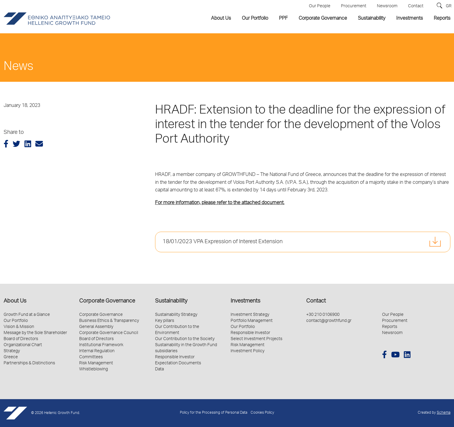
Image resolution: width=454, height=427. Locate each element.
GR (449, 6)
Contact (316, 301)
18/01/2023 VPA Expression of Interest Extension (223, 242)
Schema (443, 413)
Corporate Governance (107, 301)
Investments (245, 301)
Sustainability (171, 301)
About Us (15, 301)
